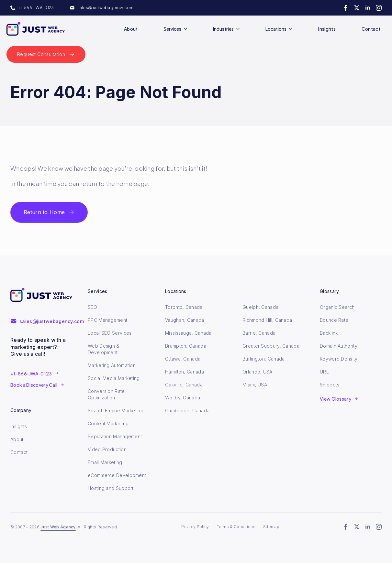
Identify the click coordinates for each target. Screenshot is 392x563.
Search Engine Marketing (115, 410)
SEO (92, 307)
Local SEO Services (109, 333)
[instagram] (379, 8)
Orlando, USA (257, 371)
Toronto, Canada (184, 307)
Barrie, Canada (258, 333)
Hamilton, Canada (184, 371)
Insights (326, 29)
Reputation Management (115, 436)
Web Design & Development (103, 349)
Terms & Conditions (236, 526)
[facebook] (346, 8)
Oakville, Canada (184, 384)
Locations (275, 29)
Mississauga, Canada (188, 333)
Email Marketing (105, 462)
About (131, 29)
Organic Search (337, 307)
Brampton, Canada (185, 346)
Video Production (107, 449)
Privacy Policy (195, 526)
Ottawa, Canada (182, 359)
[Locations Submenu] (291, 29)
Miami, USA (254, 384)
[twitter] (357, 8)
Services (172, 29)
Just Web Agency (58, 527)
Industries (223, 29)
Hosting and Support (111, 488)
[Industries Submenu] (239, 29)
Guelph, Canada (260, 307)
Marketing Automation (112, 365)
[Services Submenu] (186, 29)
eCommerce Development (117, 475)
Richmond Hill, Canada (267, 320)
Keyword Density (339, 359)
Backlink (329, 333)
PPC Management (107, 320)
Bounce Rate (334, 320)
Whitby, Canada (182, 397)
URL (324, 371)
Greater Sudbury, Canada (270, 346)
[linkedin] (368, 8)
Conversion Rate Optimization (106, 394)
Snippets (329, 384)
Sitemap (271, 526)
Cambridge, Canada (187, 410)
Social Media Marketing (114, 378)
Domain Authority (338, 346)
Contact (371, 29)
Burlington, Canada (263, 359)
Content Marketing (108, 423)
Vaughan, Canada (184, 320)
